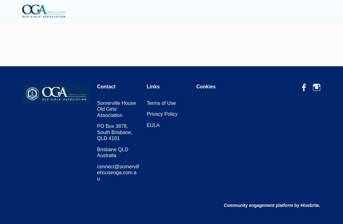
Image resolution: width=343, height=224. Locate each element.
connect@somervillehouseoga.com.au (118, 172)
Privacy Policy (162, 114)
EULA (153, 125)
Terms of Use (161, 103)
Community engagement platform (258, 205)
